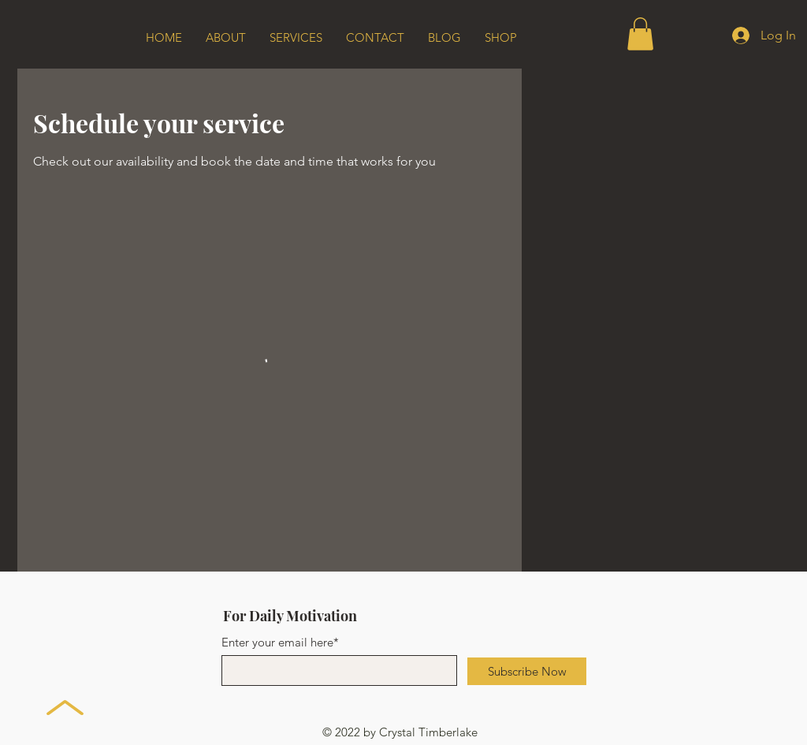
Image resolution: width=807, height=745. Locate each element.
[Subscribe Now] (526, 671)
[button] (640, 33)
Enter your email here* (280, 642)
